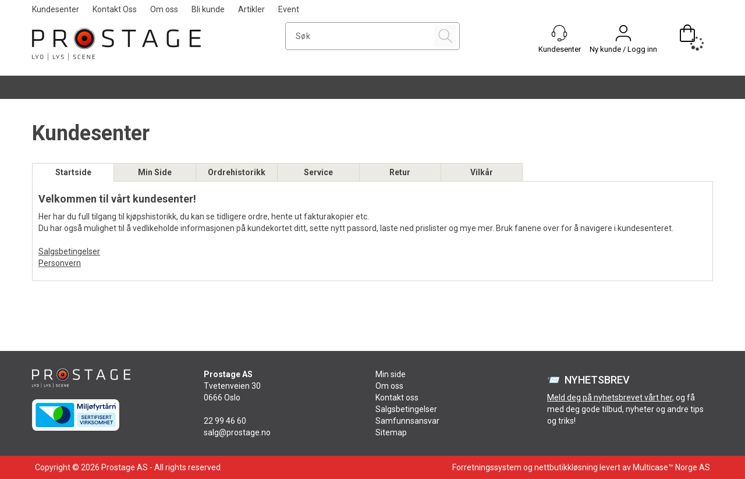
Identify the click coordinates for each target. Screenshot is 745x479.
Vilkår (481, 172)
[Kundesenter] (559, 33)
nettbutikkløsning (566, 467)
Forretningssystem (487, 467)
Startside (73, 172)
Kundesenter (55, 9)
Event (288, 9)
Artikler (251, 9)
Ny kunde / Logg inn (623, 49)
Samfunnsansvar (407, 420)
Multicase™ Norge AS (671, 467)
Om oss (164, 9)
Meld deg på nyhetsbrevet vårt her (609, 397)
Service (318, 172)
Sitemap (391, 432)
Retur (399, 172)
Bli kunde (208, 9)
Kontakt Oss (115, 9)
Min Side (155, 172)
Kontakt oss (396, 397)
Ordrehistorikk (236, 172)
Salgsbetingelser (69, 251)
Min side (390, 374)
